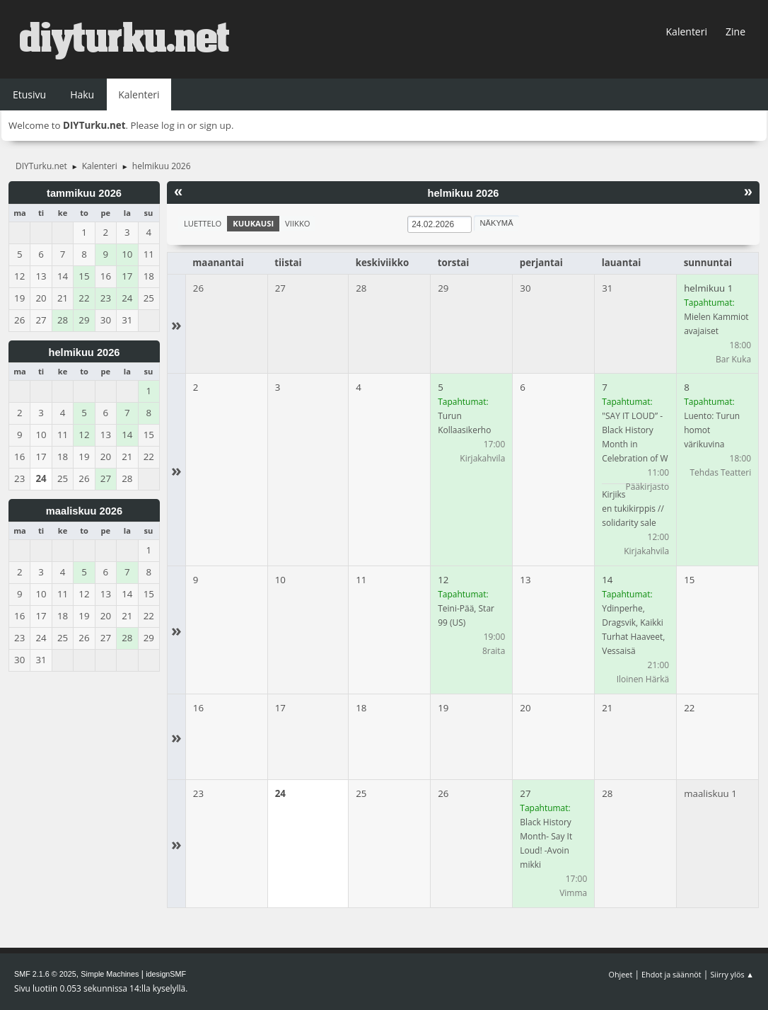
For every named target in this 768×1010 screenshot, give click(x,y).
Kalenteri (686, 31)
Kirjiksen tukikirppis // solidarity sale (633, 508)
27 (280, 288)
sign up (215, 125)
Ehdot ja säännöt (671, 974)
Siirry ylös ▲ (732, 974)
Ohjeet (621, 974)
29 (443, 288)
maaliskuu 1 (710, 793)
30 (525, 288)
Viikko (297, 223)
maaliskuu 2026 (84, 511)
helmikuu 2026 (84, 352)
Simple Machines (110, 974)
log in (173, 125)
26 (198, 288)
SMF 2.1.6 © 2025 (45, 974)
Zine (735, 31)
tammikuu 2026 (84, 193)
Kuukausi (253, 223)
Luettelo (202, 223)
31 (607, 288)
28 (361, 288)
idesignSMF (166, 974)
